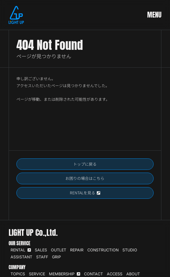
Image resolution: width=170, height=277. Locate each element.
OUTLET (58, 249)
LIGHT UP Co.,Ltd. (33, 232)
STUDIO (129, 249)
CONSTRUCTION (103, 249)
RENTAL (21, 249)
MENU (154, 15)
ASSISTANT (21, 256)
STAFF (42, 256)
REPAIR (76, 249)
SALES (41, 249)
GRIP (56, 256)
